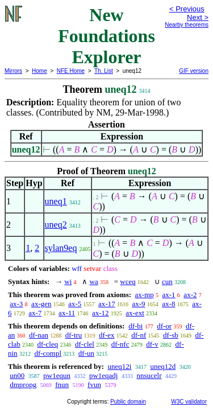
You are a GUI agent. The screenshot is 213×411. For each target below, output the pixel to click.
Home (39, 71)
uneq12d (163, 366)
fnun (62, 384)
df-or (164, 326)
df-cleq (47, 344)
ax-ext (135, 313)
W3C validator (189, 401)
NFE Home (71, 71)
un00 (17, 375)
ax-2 (190, 294)
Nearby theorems (186, 25)
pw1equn (56, 375)
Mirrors (13, 71)
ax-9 (138, 303)
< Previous (186, 9)
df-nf (138, 335)
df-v (152, 344)
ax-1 (169, 294)
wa (94, 281)
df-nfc (120, 344)
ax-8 (168, 303)
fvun (94, 384)
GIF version (193, 71)
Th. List (103, 71)
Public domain (128, 401)
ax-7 (34, 313)
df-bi (135, 326)
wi (68, 281)
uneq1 (56, 201)
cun (167, 281)
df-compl (47, 353)
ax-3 (16, 303)
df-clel (84, 344)
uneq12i (119, 366)
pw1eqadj (103, 375)
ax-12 (100, 313)
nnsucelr (148, 375)
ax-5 (74, 303)
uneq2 (56, 224)
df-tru (73, 335)
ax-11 (67, 313)
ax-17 (106, 303)
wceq (127, 281)
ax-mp (144, 294)
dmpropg (23, 384)
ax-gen (41, 303)
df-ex (106, 335)
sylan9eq (61, 248)
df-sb (170, 335)
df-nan (38, 335)
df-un (86, 353)
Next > (197, 17)
